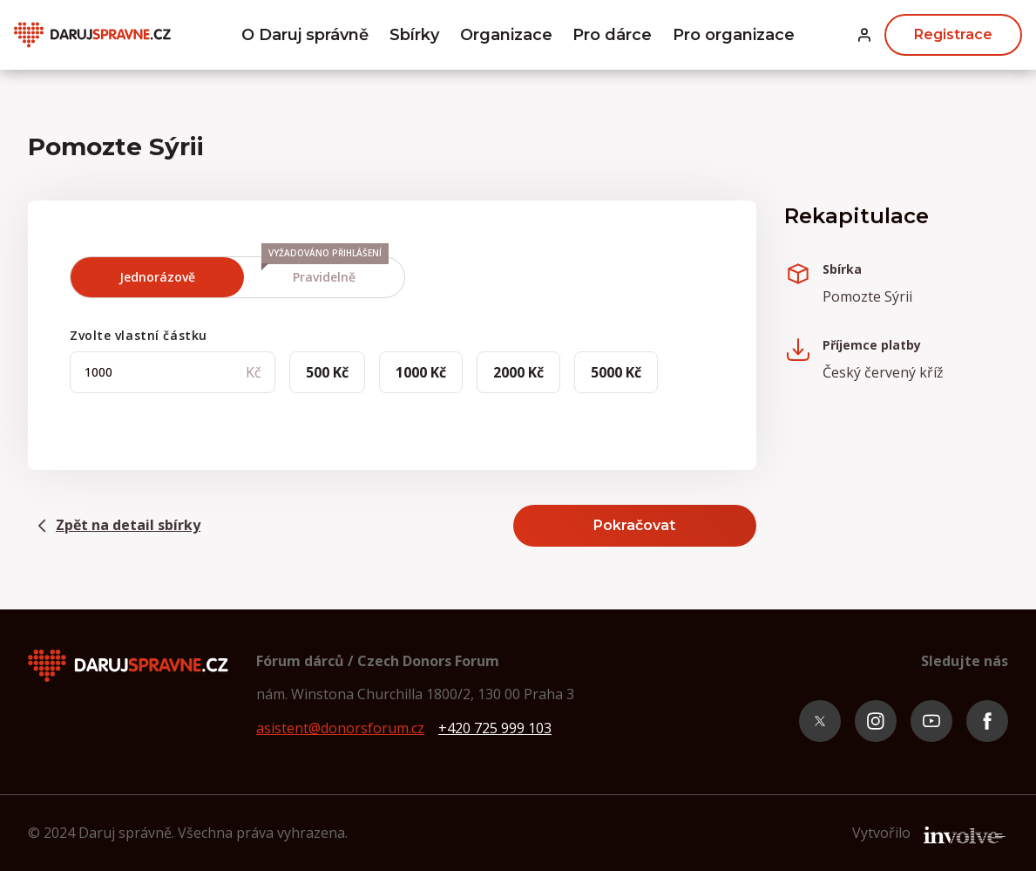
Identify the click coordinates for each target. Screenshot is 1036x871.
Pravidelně (325, 271)
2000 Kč (518, 372)
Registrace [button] (953, 34)
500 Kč (327, 372)
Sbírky (414, 34)
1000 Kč (421, 372)
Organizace (506, 34)
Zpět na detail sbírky (114, 526)
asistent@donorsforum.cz (340, 728)
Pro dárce (612, 34)
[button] (864, 35)
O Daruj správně (305, 34)
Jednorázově (157, 277)
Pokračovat (634, 525)
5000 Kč (616, 372)
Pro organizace (734, 34)
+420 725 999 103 (495, 728)
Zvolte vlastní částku (138, 335)
